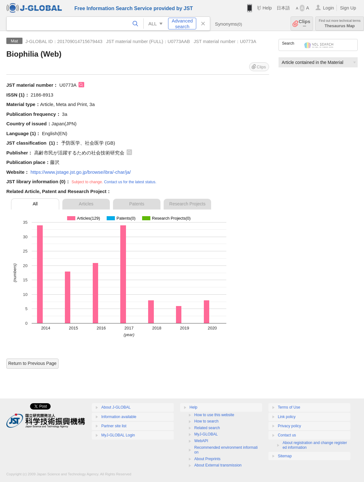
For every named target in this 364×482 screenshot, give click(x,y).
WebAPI (201, 441)
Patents (136, 203)
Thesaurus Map (340, 23)
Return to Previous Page (32, 363)
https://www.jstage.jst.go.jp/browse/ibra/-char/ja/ (80, 172)
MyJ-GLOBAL (206, 434)
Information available (118, 417)
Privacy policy (289, 426)
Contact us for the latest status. (130, 182)
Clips (305, 23)
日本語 (283, 7)
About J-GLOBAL (116, 407)
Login (328, 7)
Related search (207, 428)
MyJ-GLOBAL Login (118, 435)
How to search (206, 421)
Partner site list (113, 426)
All (35, 203)
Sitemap (285, 456)
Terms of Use (289, 407)
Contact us (287, 435)
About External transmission (218, 465)
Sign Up (348, 7)
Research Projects (187, 203)
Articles (86, 203)
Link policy (287, 417)
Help (267, 7)
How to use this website (214, 415)
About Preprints (207, 459)
